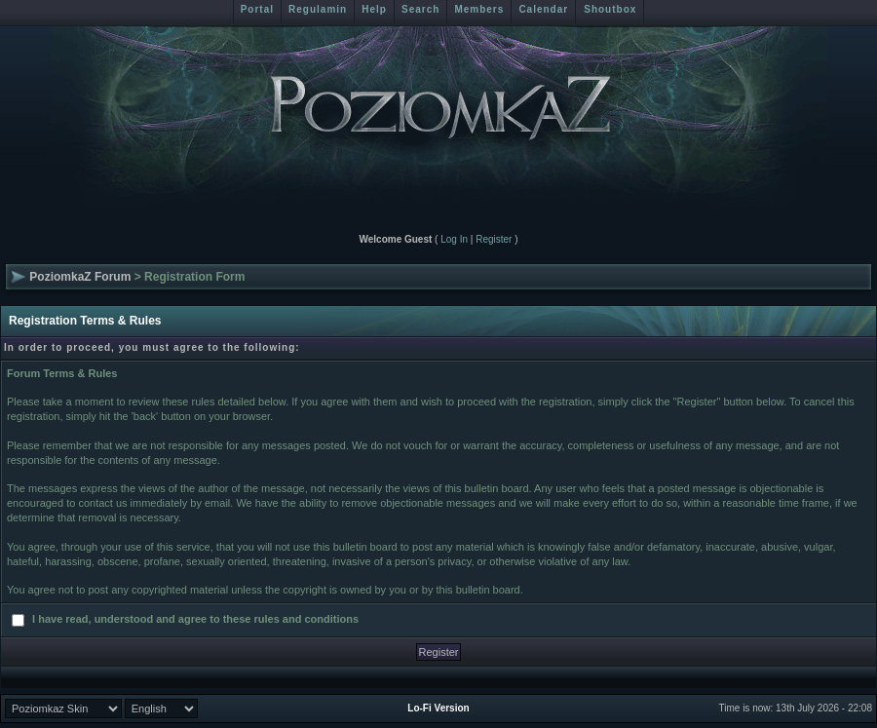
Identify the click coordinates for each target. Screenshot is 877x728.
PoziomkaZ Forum (80, 277)
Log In (454, 239)
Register (494, 239)
